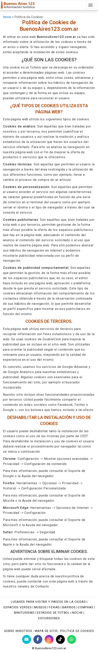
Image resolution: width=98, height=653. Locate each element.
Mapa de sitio (46, 631)
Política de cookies (77, 631)
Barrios (69, 607)
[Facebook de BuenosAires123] (37, 639)
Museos (40, 607)
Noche (77, 612)
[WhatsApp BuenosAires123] (71, 639)
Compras (85, 607)
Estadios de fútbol (53, 612)
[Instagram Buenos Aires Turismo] (49, 639)
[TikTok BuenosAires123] (60, 639)
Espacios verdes (17, 607)
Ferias (54, 607)
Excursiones (49, 618)
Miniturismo (24, 612)
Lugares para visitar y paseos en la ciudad (48, 602)
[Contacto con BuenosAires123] (26, 639)
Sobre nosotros (18, 631)
